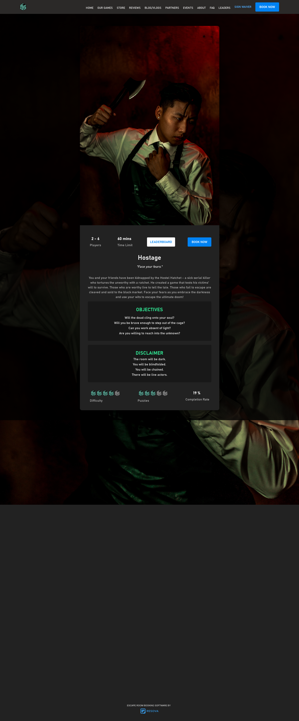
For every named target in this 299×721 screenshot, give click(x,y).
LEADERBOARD (161, 242)
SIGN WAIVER (242, 7)
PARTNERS (172, 8)
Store (121, 8)
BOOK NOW (267, 7)
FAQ (212, 8)
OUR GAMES (105, 8)
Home (89, 8)
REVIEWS (135, 8)
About (201, 8)
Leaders (224, 8)
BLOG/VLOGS (153, 8)
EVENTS (188, 8)
